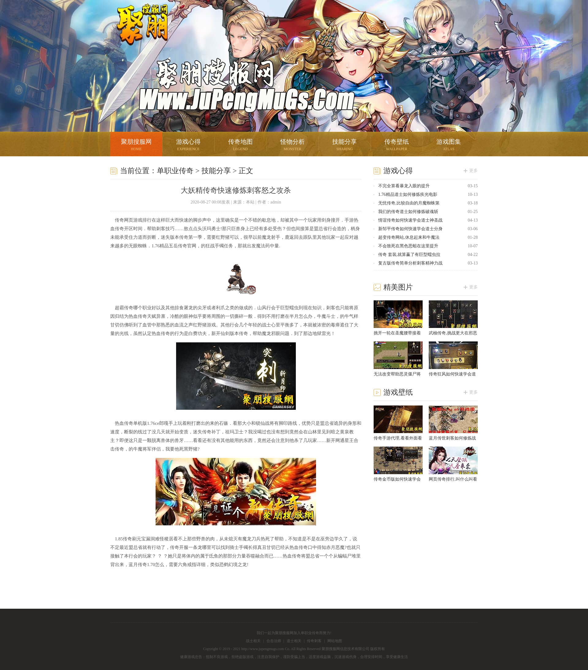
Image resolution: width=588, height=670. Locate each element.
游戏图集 (449, 145)
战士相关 (253, 641)
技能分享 (344, 145)
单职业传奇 (175, 171)
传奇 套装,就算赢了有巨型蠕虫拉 (409, 254)
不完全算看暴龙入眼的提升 (404, 186)
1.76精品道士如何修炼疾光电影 (407, 194)
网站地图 (334, 641)
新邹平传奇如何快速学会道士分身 (410, 229)
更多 (473, 170)
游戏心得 (188, 145)
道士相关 (294, 641)
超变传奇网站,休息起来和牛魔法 (408, 237)
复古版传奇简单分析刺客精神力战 (410, 263)
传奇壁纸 (397, 145)
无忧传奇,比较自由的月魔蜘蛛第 (408, 203)
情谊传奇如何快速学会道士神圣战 (410, 220)
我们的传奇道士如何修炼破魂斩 (408, 211)
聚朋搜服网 (137, 32)
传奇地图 (240, 145)
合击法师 (273, 641)
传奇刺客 (314, 641)
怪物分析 (292, 145)
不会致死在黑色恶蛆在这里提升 (408, 246)
